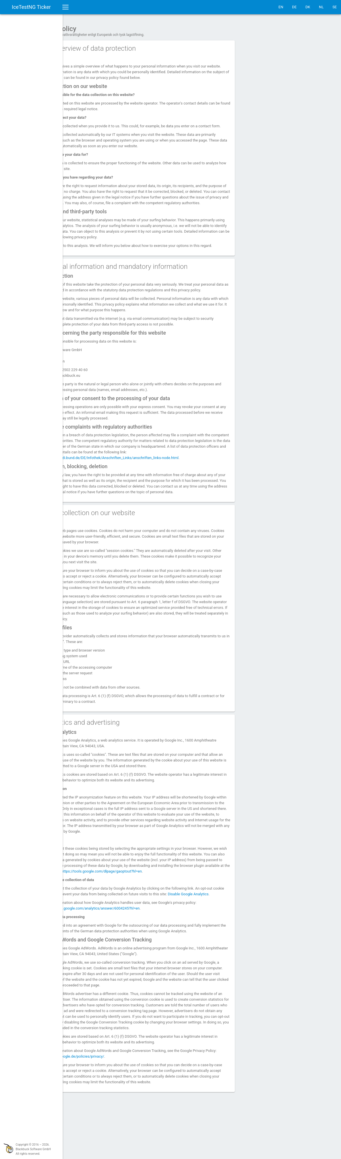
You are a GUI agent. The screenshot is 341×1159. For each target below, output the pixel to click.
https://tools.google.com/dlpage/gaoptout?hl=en (111, 908)
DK (307, 7)
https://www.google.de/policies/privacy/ (116, 1110)
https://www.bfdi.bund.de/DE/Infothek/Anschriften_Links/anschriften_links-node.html (149, 478)
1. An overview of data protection (120, 46)
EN (280, 7)
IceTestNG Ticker (31, 7)
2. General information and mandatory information (146, 281)
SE (334, 7)
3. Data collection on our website (119, 538)
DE (294, 7)
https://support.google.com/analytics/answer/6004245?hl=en (122, 951)
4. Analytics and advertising (112, 748)
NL (321, 7)
